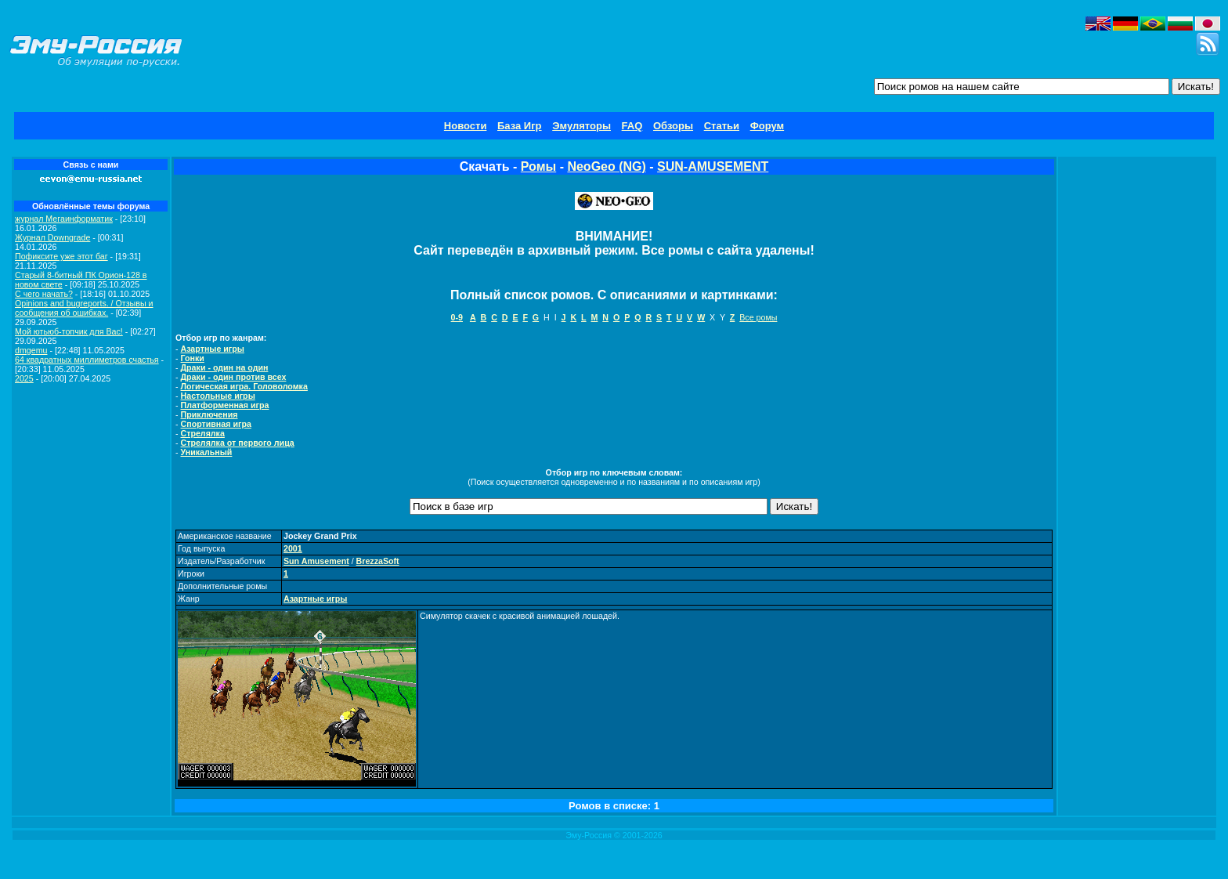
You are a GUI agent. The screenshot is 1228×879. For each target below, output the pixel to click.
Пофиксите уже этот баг (61, 256)
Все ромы (758, 317)
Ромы (538, 166)
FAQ (632, 126)
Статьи (721, 126)
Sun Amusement (316, 561)
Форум (767, 126)
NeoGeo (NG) (606, 166)
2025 (24, 378)
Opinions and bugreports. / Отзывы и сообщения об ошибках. (84, 307)
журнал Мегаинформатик (64, 218)
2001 (293, 548)
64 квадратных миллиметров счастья (87, 359)
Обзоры (673, 126)
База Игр (519, 126)
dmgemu (31, 350)
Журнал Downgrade (52, 237)
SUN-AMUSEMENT (712, 166)
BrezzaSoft (377, 561)
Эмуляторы (581, 126)
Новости (465, 126)
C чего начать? (44, 293)
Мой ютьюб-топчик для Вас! (69, 331)
